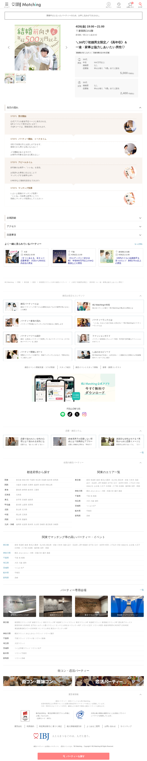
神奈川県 (25, 481)
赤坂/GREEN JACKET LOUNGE (116, 627)
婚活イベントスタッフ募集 (86, 368)
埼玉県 (38, 481)
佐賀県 (24, 526)
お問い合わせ (106, 728)
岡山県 (18, 516)
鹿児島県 (49, 526)
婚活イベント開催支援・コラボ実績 (43, 368)
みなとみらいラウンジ (34, 635)
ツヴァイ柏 (30, 640)
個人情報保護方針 (74, 728)
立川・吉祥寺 (118, 484)
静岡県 (24, 491)
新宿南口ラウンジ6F (110, 624)
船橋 (94, 497)
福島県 (30, 501)
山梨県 (24, 506)
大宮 (88, 502)
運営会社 (24, 728)
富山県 (18, 511)
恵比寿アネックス (125, 624)
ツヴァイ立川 (87, 627)
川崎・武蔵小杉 (108, 492)
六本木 (131, 481)
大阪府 (18, 486)
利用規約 (34, 728)
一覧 (142, 453)
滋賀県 (36, 486)
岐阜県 (30, 491)
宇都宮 (89, 512)
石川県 (24, 511)
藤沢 (116, 492)
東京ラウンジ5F (49, 624)
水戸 (94, 507)
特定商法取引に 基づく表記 (52, 728)
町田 (126, 484)
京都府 (24, 486)
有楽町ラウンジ (95, 624)
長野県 (30, 506)
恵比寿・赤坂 (123, 481)
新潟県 (18, 506)
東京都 (18, 481)
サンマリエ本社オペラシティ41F (68, 627)
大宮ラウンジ (20, 645)
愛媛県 (24, 521)
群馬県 (55, 481)
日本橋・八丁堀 (112, 487)
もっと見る (138, 244)
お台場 (96, 487)
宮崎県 (42, 526)
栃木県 (49, 481)
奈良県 (42, 486)
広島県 (24, 516)
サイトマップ (121, 728)
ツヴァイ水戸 (36, 650)
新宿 (88, 481)
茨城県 (44, 481)
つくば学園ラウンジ (22, 650)
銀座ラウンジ (37, 624)
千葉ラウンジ (20, 640)
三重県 (36, 491)
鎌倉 (120, 492)
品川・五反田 (91, 484)
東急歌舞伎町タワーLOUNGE (26, 630)
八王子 (102, 487)
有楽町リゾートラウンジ (65, 624)
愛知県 (18, 491)
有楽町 (93, 481)
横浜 (88, 492)
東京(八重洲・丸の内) (109, 481)
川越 (92, 502)
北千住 (110, 484)
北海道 (18, 496)
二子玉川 (132, 484)
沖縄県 (55, 526)
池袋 (136, 481)
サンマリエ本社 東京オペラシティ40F (52, 630)
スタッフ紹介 (66, 368)
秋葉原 (104, 484)
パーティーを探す (73, 756)
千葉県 (32, 481)
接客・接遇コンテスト (109, 368)
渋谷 (138, 484)
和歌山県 (49, 486)
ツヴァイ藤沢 (49, 635)
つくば (89, 507)
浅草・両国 (135, 487)
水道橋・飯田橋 (125, 487)
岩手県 (18, 501)
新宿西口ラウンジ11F (23, 624)
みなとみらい (96, 492)
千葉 (88, 497)
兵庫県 (30, 486)
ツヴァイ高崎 (20, 660)
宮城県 (24, 501)
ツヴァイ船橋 (40, 640)
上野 (99, 484)
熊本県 (30, 526)
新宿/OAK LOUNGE (22, 627)
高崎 (88, 517)
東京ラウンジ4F (82, 624)
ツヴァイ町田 (98, 627)
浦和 (96, 502)
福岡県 (18, 526)
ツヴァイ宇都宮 (21, 655)
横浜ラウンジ (20, 635)
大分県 (36, 526)
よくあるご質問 (91, 728)
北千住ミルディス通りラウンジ (43, 627)
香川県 (18, 521)
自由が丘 (89, 487)
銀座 (98, 481)
